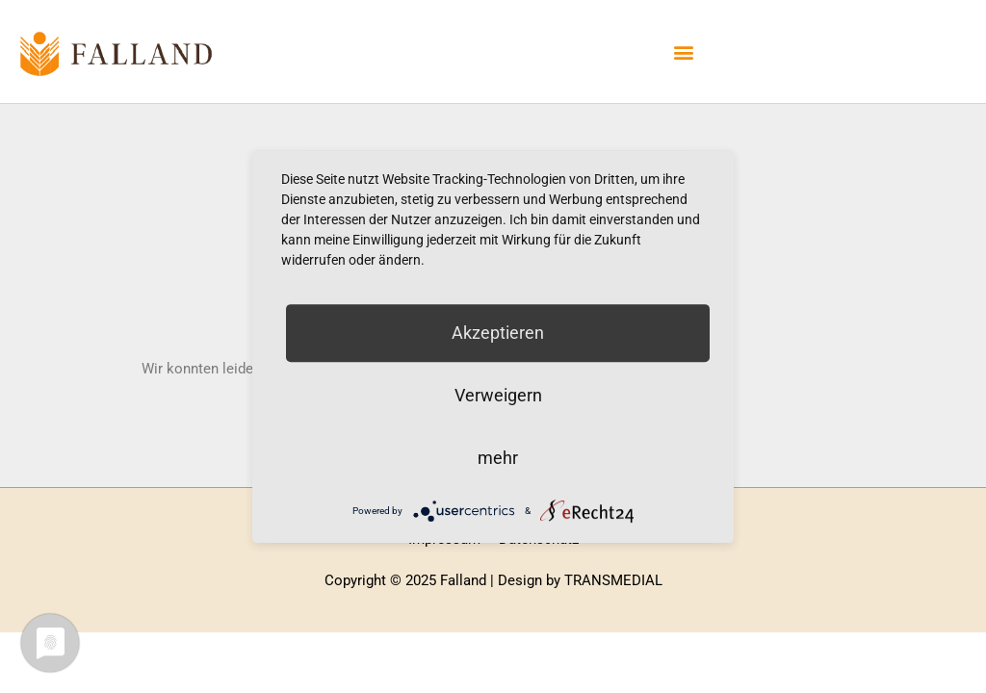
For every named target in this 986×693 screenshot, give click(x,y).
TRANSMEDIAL (613, 580)
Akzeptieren (498, 332)
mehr (498, 458)
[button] (684, 51)
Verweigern (498, 395)
